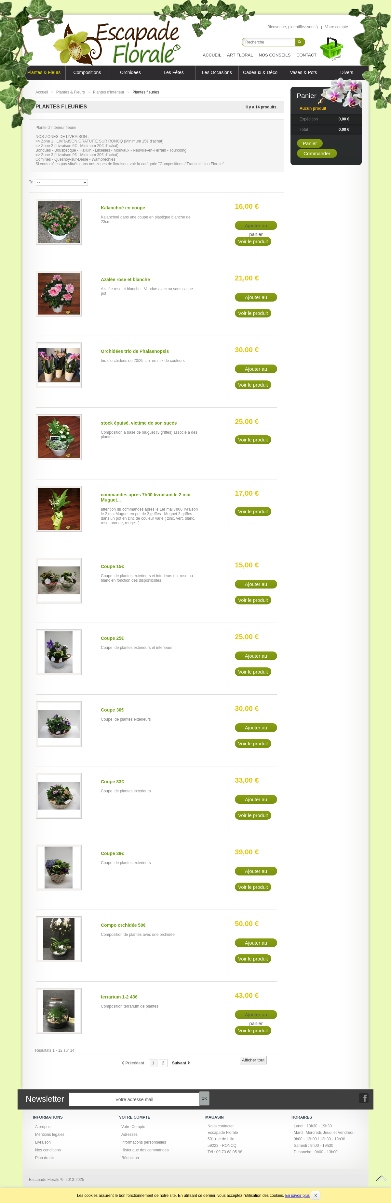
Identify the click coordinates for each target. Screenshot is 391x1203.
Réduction (130, 1158)
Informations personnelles (143, 1142)
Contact (306, 55)
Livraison (43, 1142)
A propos (42, 1126)
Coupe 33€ (112, 781)
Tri (31, 182)
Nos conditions (48, 1150)
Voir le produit (253, 241)
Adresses (129, 1134)
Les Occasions (217, 72)
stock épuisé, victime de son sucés (139, 423)
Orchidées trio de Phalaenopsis (135, 351)
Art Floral (240, 55)
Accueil (212, 55)
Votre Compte (133, 1126)
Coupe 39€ (112, 853)
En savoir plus (297, 1195)
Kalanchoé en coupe (123, 207)
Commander (316, 153)
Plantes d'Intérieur (108, 92)
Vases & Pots (303, 72)
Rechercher (300, 42)
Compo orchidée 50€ (123, 925)
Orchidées (130, 72)
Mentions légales (49, 1134)
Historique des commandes (145, 1150)
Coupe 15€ (112, 566)
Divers (346, 72)
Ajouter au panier (256, 298)
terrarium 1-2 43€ (119, 996)
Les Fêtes (173, 72)
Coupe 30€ (112, 710)
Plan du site (45, 1158)
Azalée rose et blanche (125, 279)
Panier (307, 95)
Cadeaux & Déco (260, 72)
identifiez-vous (303, 27)
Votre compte (336, 27)
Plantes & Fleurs (44, 72)
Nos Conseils (275, 55)
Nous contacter (221, 1126)
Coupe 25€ (112, 638)
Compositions (87, 72)
